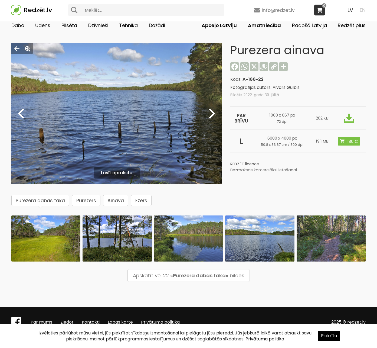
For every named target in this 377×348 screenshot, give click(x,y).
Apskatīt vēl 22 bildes (188, 275)
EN (363, 10)
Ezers (141, 200)
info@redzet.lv (278, 10)
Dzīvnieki (98, 25)
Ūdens (42, 25)
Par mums (41, 322)
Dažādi (157, 25)
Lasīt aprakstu (116, 173)
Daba (17, 25)
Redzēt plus (352, 25)
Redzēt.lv (38, 10)
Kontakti (91, 322)
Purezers (86, 200)
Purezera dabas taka (40, 200)
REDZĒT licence (244, 164)
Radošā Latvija (309, 25)
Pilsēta (69, 25)
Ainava (115, 200)
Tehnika (128, 25)
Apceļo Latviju (219, 25)
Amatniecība (264, 25)
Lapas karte (120, 322)
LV (350, 10)
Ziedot (67, 322)
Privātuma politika (160, 322)
